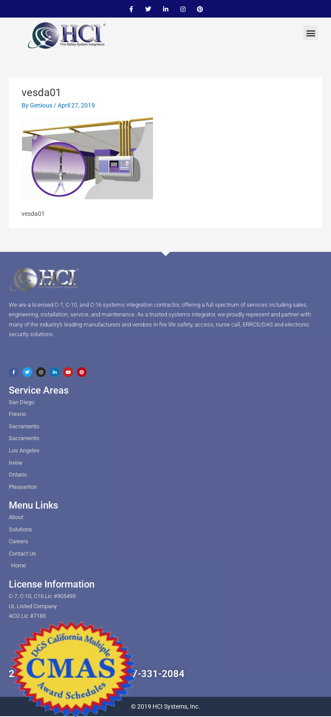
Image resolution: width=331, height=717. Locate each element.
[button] (310, 32)
